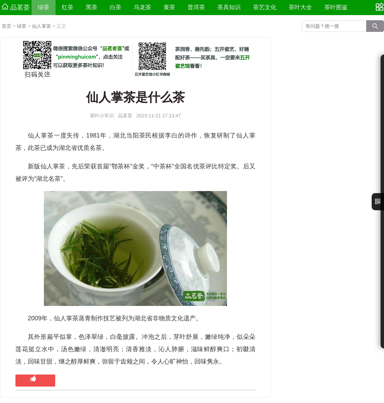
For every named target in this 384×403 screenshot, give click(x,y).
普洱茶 (196, 7)
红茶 (67, 7)
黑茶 (91, 7)
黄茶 (169, 7)
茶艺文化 (264, 7)
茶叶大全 (300, 7)
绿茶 (43, 7)
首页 (6, 26)
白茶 (115, 7)
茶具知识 (229, 7)
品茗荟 (16, 7)
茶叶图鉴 (336, 7)
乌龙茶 (142, 7)
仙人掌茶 (41, 26)
